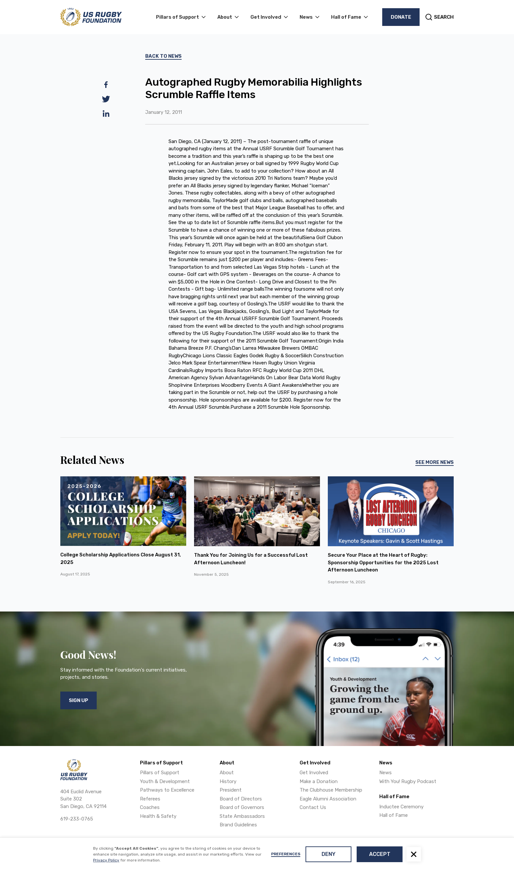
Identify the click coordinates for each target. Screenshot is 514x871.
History (228, 781)
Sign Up (78, 700)
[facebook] (106, 85)
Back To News (163, 56)
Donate (401, 17)
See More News (434, 462)
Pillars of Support (159, 773)
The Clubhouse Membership (331, 790)
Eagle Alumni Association (328, 799)
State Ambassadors (242, 816)
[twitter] (106, 99)
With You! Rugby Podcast (407, 781)
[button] (413, 854)
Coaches (150, 807)
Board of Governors (242, 807)
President (231, 790)
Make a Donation (319, 781)
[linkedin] (106, 113)
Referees (150, 799)
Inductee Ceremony (401, 807)
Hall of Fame (393, 815)
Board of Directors (241, 799)
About (227, 773)
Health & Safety (158, 816)
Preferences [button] (285, 854)
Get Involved (314, 773)
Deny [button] (328, 854)
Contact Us (313, 807)
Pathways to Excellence (167, 790)
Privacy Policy (106, 860)
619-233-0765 (76, 819)
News (385, 773)
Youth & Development (165, 781)
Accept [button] (379, 854)
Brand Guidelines (238, 825)
